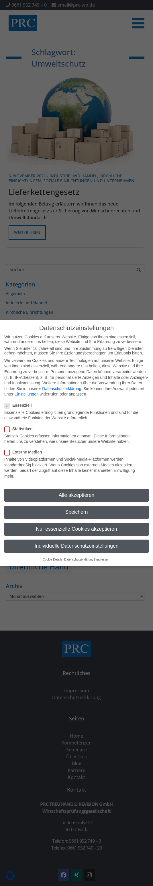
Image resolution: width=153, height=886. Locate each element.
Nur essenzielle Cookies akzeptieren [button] (76, 519)
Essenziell (20, 395)
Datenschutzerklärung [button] (78, 549)
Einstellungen (27, 384)
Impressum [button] (102, 549)
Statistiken (20, 419)
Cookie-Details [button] (52, 549)
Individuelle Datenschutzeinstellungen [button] (77, 536)
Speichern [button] (76, 502)
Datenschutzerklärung (61, 379)
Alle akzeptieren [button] (77, 485)
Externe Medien (25, 442)
